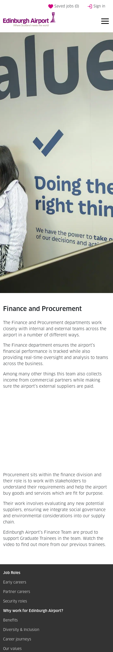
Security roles (15, 601)
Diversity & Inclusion (21, 630)
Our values (12, 649)
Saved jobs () (63, 6)
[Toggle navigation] (105, 22)
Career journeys (17, 639)
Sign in (96, 6)
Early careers (14, 582)
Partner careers (16, 592)
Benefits (10, 620)
